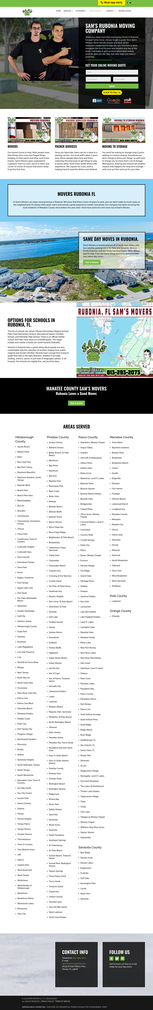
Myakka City (117, 524)
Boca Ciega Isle (56, 527)
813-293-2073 (79, 958)
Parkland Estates (25, 713)
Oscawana (22, 688)
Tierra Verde (54, 881)
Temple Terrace (24, 834)
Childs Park (54, 555)
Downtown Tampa (25, 562)
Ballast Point (23, 452)
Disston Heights (56, 596)
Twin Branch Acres (26, 849)
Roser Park (54, 804)
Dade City (85, 545)
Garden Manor (55, 632)
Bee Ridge (85, 852)
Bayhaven (53, 470)
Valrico (20, 860)
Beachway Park (56, 486)
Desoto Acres (86, 858)
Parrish (115, 545)
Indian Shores (55, 663)
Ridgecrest (54, 794)
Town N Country (24, 844)
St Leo (83, 765)
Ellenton (116, 483)
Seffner (20, 754)
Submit (112, 86)
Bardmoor (53, 460)
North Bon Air (23, 677)
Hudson (84, 591)
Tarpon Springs (56, 871)
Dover (20, 572)
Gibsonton (22, 606)
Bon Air (20, 505)
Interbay (21, 636)
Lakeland (116, 601)
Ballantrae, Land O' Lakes (92, 478)
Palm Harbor (55, 732)
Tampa (20, 813)
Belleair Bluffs (55, 512)
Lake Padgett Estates (90, 617)
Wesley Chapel (87, 822)
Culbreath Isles (24, 552)
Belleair (52, 501)
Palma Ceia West (25, 703)
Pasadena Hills (87, 689)
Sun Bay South (24, 788)
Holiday (84, 586)
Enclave (84, 560)
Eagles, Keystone (25, 577)
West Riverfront (24, 870)
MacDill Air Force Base (27, 662)
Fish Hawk (22, 593)
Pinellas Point (55, 778)
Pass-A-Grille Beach (58, 755)
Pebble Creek (23, 719)
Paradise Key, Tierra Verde (61, 742)
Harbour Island (24, 621)
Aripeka (84, 452)
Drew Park (22, 567)
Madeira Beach (56, 707)
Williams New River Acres (92, 827)
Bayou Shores (55, 522)
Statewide (80, 11)
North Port (85, 893)
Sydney (20, 808)
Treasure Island (56, 886)
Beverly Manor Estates (90, 494)
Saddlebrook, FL (88, 740)
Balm (19, 457)
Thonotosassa (23, 839)
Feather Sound (56, 622)
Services (67, 11)
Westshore (22, 893)
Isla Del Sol (54, 668)
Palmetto (116, 540)
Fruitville (84, 873)
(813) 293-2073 (113, 2)
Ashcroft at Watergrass (91, 458)
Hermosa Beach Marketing (34, 1007)
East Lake (53, 617)
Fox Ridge (85, 571)
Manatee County (121, 437)
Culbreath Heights (26, 547)
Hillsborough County (27, 626)
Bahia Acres (85, 473)
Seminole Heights (25, 760)
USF (19, 855)
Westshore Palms (25, 898)
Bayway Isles (55, 481)
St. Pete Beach (55, 850)
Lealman (53, 701)
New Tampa (22, 672)
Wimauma (22, 908)
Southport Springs (57, 840)
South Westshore (25, 775)
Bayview (53, 476)
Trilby (82, 801)
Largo (51, 696)
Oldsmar (53, 727)
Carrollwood (23, 516)
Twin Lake (85, 812)
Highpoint (53, 653)
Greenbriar (54, 637)
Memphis (116, 519)
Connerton (85, 530)
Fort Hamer (117, 488)
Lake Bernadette (88, 612)
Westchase (22, 880)
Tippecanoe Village (89, 796)
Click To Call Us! (76, 403)
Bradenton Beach (120, 463)
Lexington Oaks (87, 627)
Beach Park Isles (25, 495)
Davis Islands (23, 557)
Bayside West (23, 485)
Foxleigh (116, 494)
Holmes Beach (119, 499)
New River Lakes (88, 653)
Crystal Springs (87, 540)
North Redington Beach (60, 722)
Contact (110, 11)
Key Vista (84, 601)
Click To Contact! (91, 262)
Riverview (21, 744)
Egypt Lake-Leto (25, 588)
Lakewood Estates (57, 691)
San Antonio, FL (87, 745)
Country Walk (86, 535)
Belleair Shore (55, 517)
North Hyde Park (25, 683)
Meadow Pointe (87, 637)
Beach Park (22, 490)
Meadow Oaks (87, 632)
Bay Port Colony (24, 467)
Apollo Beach (23, 446)
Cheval (20, 529)
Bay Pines (53, 465)
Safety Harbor (55, 809)
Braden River (118, 452)
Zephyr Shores (87, 832)
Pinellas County (58, 437)
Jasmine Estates (88, 596)
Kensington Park (88, 883)
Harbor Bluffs (55, 648)
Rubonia (116, 550)
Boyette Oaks (86, 499)
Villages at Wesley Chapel (92, 817)
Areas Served (95, 11)
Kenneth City (55, 686)
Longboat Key (118, 509)
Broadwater (54, 542)
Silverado (84, 760)
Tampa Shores (24, 829)
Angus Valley (86, 447)
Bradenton (117, 458)
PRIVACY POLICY (47, 1001)
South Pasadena (56, 835)
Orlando (115, 616)
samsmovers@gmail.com (74, 963)
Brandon (21, 511)
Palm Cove (85, 678)
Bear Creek (54, 491)
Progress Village (25, 734)
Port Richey (85, 704)
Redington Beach (57, 784)
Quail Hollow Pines (89, 719)
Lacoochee (85, 606)
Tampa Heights (24, 819)
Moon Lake (85, 642)
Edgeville (116, 478)
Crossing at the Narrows (60, 576)
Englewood (85, 868)
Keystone (21, 642)
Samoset (116, 555)
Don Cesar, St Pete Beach (61, 601)
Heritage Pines (87, 581)
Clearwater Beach (57, 565)
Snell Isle (53, 830)
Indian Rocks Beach (58, 658)
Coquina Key (55, 571)
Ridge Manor (86, 730)
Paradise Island (56, 737)
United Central (56, 897)
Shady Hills (85, 755)
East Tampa (22, 583)
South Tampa (23, 770)
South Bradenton (120, 560)
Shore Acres (54, 825)
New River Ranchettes (90, 658)
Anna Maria (117, 442)
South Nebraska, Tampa (28, 765)
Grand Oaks (85, 576)
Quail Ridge (85, 724)
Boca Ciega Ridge (57, 532)
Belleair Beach (55, 506)
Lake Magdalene (25, 647)
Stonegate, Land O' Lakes (92, 776)
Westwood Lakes (25, 903)
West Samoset (119, 581)
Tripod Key (54, 891)
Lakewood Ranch (120, 504)
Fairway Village (87, 565)
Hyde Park (22, 631)
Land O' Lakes (87, 622)
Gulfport (53, 642)
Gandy (52, 627)
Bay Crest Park (24, 462)
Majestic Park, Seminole (60, 712)
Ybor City (21, 914)
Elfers (83, 550)
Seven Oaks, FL (87, 750)
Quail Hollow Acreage (90, 714)
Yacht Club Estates (58, 917)
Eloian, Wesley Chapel (90, 555)
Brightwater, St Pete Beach (61, 537)
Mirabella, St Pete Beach (60, 717)
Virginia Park (23, 865)
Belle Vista (54, 496)
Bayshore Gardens (120, 447)
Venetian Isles (55, 902)
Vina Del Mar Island (58, 907)
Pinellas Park (55, 773)
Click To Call (110, 92)
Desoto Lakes (86, 863)
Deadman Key (55, 591)
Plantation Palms (88, 699)
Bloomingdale (24, 500)
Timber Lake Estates (90, 791)
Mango (20, 667)
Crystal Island (55, 581)
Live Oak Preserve (25, 652)
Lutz (19, 657)
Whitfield (116, 586)
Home (58, 11)
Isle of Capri (54, 673)
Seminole (53, 820)
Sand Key (53, 814)
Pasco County (88, 437)
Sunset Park (23, 798)
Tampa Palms (23, 824)
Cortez (115, 468)
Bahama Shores (56, 447)
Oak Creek (85, 663)
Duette (115, 473)
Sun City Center (24, 793)
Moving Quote (125, 11)
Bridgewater (86, 504)
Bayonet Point (86, 483)
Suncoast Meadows (89, 781)
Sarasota (84, 899)
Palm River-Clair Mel (26, 693)
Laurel (83, 888)
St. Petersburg (55, 845)
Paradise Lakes (87, 683)
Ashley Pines (86, 463)
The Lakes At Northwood (92, 786)
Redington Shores (57, 789)
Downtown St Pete (57, 606)
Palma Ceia (22, 698)
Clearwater (54, 560)
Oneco (115, 529)
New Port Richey (88, 648)
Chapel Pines (86, 509)
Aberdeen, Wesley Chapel (92, 442)
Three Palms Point (57, 876)
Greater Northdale (25, 611)
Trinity (83, 807)
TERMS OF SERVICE (62, 1001)
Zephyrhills (85, 837)
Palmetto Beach (24, 708)
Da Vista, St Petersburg (59, 586)
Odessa (83, 673)
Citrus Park (22, 534)
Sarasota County (90, 847)
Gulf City (21, 616)
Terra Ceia (116, 570)
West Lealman (55, 912)
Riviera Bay (54, 799)
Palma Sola (117, 535)
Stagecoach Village (89, 771)
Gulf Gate (84, 878)
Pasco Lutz (85, 709)
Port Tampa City (24, 729)
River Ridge (85, 735)
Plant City (21, 724)
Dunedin (53, 612)
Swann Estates (24, 803)
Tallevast (116, 565)
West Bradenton (119, 576)
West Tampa (23, 875)
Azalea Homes (55, 442)
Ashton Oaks (86, 468)
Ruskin (20, 749)
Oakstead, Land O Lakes (91, 668)
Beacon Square (87, 488)
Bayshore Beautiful (26, 472)
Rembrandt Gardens (26, 739)
